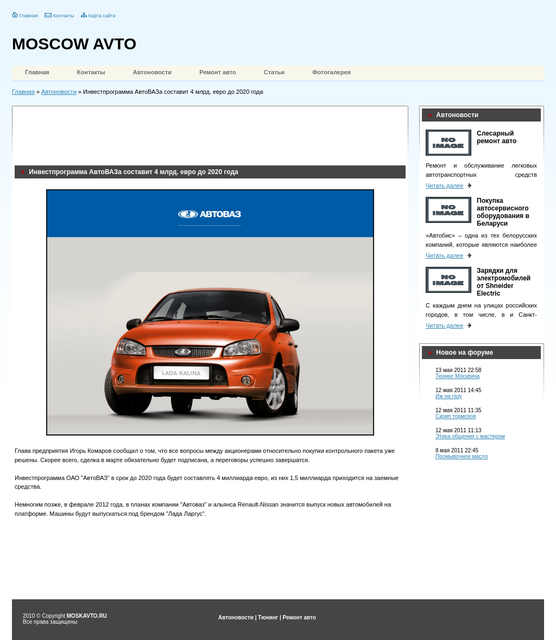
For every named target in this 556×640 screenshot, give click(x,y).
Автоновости (152, 72)
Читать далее (444, 185)
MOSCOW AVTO (74, 44)
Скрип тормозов (455, 416)
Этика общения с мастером (470, 436)
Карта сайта (102, 15)
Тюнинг (268, 617)
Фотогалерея (331, 72)
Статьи (274, 72)
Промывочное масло (461, 456)
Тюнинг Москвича (457, 376)
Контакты (63, 15)
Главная (29, 15)
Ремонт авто (217, 72)
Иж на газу (448, 396)
